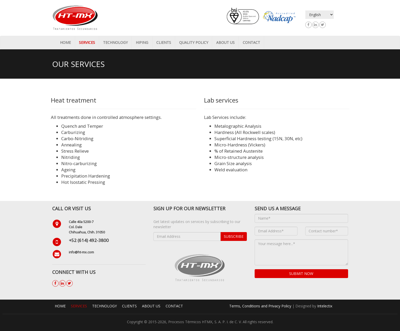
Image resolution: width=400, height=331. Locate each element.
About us (225, 42)
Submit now (301, 273)
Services (87, 42)
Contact (251, 42)
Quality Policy (193, 42)
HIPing (142, 42)
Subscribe (233, 236)
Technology (115, 42)
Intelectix (324, 305)
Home (65, 42)
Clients (163, 42)
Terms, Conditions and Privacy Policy (260, 305)
